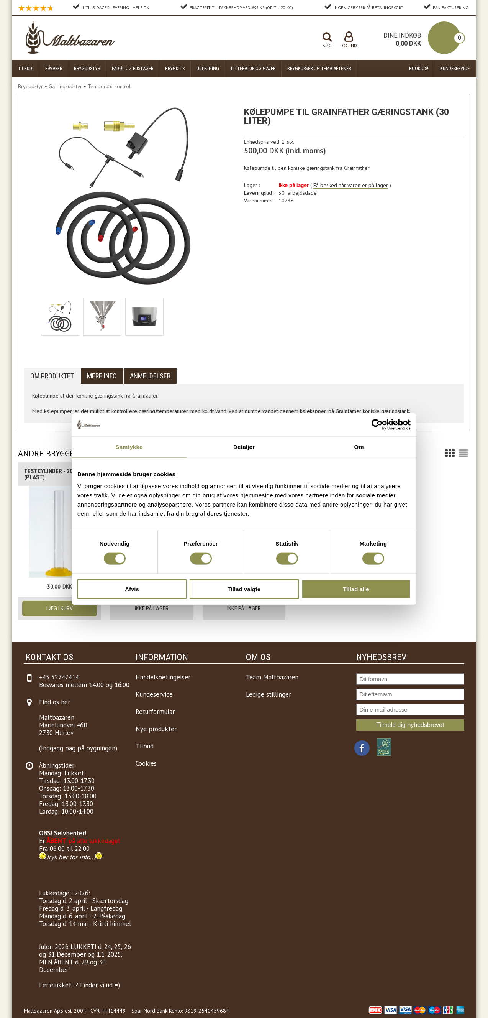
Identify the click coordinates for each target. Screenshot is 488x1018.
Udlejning (208, 68)
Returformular (155, 711)
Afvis (132, 589)
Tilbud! (25, 68)
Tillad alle (356, 589)
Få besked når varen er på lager (350, 185)
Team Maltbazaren (272, 677)
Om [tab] (359, 446)
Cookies (146, 763)
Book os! (418, 68)
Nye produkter (156, 729)
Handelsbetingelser (163, 677)
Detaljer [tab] (244, 446)
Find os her (54, 702)
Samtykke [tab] (129, 446)
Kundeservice (455, 68)
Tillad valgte (244, 589)
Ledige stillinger (268, 694)
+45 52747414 (59, 677)
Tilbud (145, 746)
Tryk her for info (68, 857)
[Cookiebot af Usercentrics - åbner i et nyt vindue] (377, 424)
